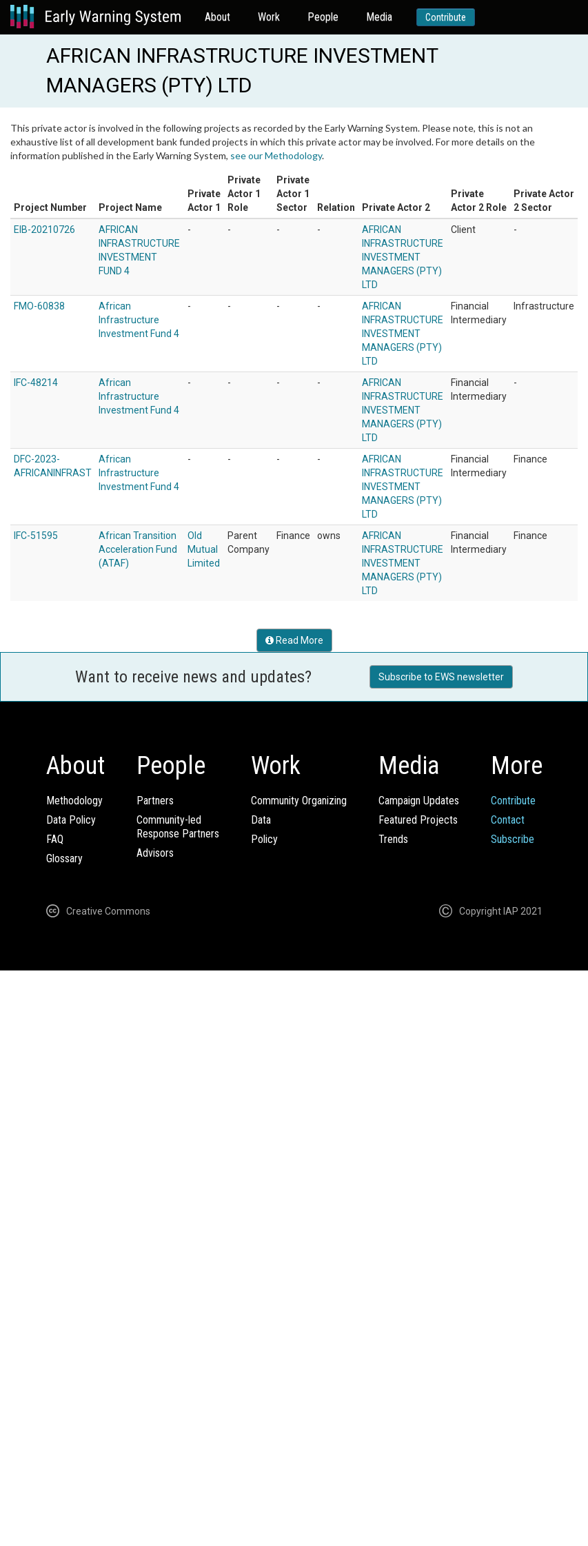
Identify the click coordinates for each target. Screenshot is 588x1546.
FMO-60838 (39, 306)
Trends (393, 839)
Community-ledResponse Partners (177, 826)
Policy (264, 839)
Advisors (155, 853)
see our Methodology (276, 155)
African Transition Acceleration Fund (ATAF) (138, 549)
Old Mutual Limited (203, 549)
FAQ (54, 839)
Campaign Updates (418, 800)
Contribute (445, 17)
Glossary (64, 858)
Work (269, 16)
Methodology (74, 800)
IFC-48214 (36, 382)
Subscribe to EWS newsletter (441, 676)
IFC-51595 (36, 535)
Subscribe (512, 839)
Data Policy (71, 819)
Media (379, 16)
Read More (294, 640)
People (322, 16)
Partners (155, 800)
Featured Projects (418, 819)
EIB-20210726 (44, 229)
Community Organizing (299, 800)
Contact (508, 819)
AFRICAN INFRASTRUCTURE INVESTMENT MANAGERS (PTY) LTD (402, 257)
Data (261, 819)
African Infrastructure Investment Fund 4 (139, 320)
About (217, 16)
